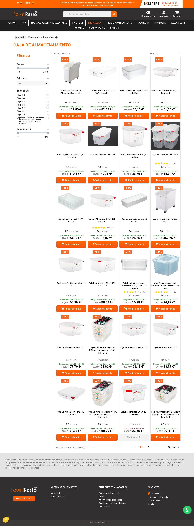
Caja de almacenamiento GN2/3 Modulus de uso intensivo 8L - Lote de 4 (165, 414)
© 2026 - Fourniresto (97, 522)
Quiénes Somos (57, 496)
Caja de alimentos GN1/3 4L (165, 347)
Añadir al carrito (71, 115)
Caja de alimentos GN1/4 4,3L (165, 154)
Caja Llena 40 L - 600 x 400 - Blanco (71, 220)
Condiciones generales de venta (112, 503)
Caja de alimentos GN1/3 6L (102, 154)
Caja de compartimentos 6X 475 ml (134, 220)
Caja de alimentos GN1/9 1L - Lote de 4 (134, 413)
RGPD (101, 496)
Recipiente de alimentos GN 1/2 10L (71, 284)
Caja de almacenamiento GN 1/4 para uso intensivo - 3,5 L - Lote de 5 (103, 350)
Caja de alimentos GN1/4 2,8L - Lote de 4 (103, 220)
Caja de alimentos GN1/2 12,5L (71, 347)
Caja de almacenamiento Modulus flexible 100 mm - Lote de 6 (165, 286)
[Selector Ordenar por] (172, 53)
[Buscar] (90, 14)
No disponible (134, 437)
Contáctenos (24, 498)
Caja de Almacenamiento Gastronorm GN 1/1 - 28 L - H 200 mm (134, 286)
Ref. (66, 103)
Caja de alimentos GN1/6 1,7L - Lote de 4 (71, 156)
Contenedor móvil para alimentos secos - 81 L (71, 91)
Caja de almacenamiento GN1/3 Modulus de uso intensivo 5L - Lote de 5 (102, 414)
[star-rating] (170, 2)
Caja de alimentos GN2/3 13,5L (134, 347)
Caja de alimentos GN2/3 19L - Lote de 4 (103, 284)
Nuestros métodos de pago (110, 500)
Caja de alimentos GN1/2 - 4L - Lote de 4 (71, 413)
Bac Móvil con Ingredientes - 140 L (165, 220)
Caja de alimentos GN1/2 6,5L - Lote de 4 (165, 91)
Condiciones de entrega (109, 493)
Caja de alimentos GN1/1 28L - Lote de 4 (134, 91)
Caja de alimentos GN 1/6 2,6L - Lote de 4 (134, 156)
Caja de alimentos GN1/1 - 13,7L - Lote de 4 (103, 91)
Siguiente (174, 447)
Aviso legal (55, 493)
